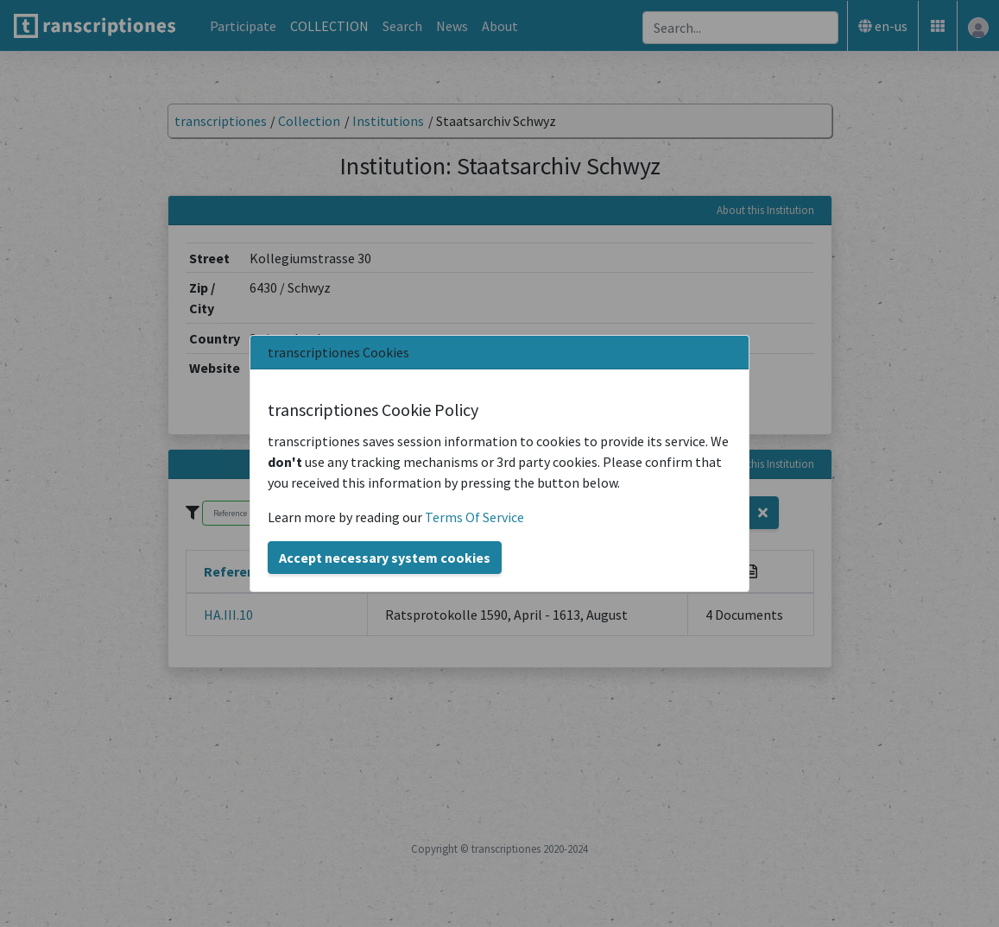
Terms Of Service (474, 517)
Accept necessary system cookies (384, 557)
